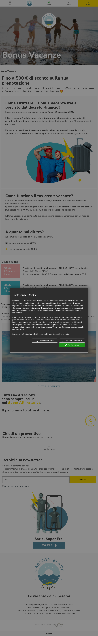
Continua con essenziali (72, 341)
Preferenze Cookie (44, 341)
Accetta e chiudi (72, 345)
